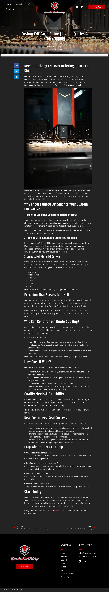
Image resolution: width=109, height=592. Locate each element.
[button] (16, 65)
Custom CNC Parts (54, 49)
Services (9, 4)
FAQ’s (28, 4)
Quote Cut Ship (59, 510)
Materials (19, 4)
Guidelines (10, 9)
